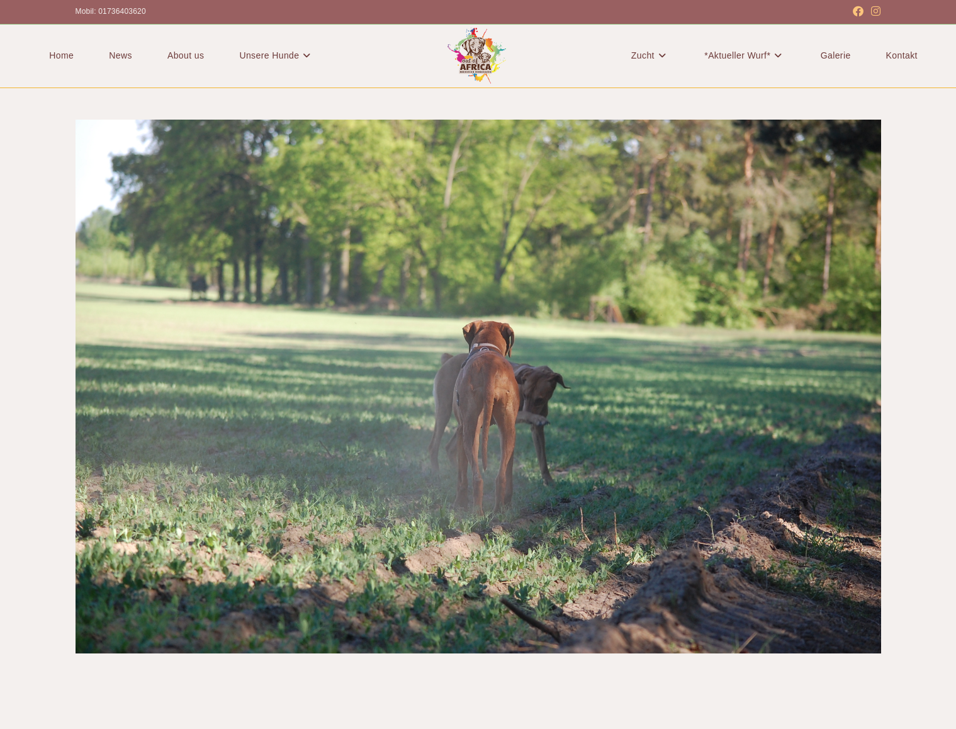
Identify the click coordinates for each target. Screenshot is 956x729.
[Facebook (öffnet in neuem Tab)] (858, 12)
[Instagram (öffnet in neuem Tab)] (873, 12)
